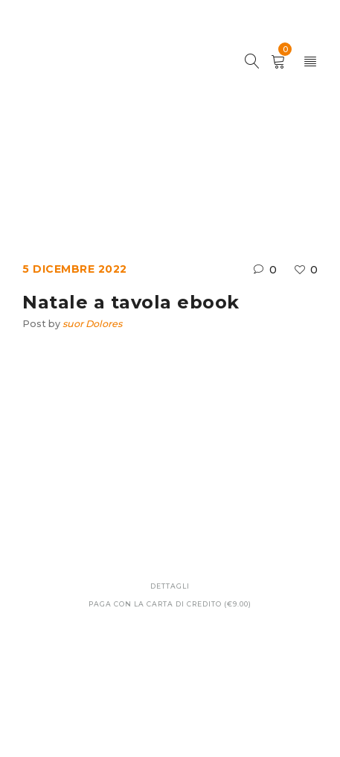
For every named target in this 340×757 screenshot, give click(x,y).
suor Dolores (92, 323)
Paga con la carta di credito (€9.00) (170, 604)
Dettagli (170, 586)
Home (75, 174)
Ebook (128, 174)
